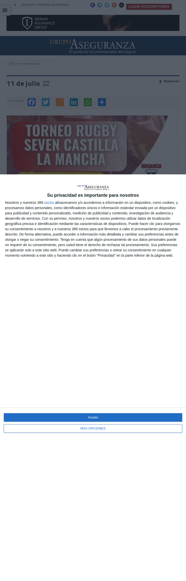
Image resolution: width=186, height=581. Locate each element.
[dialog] (93, 377)
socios (49, 202)
